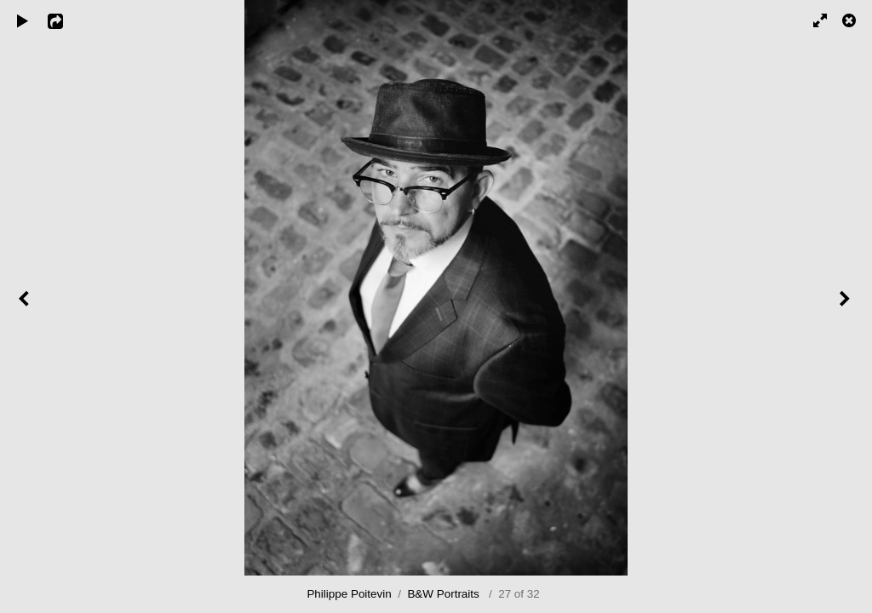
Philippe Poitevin (349, 593)
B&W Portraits (443, 593)
